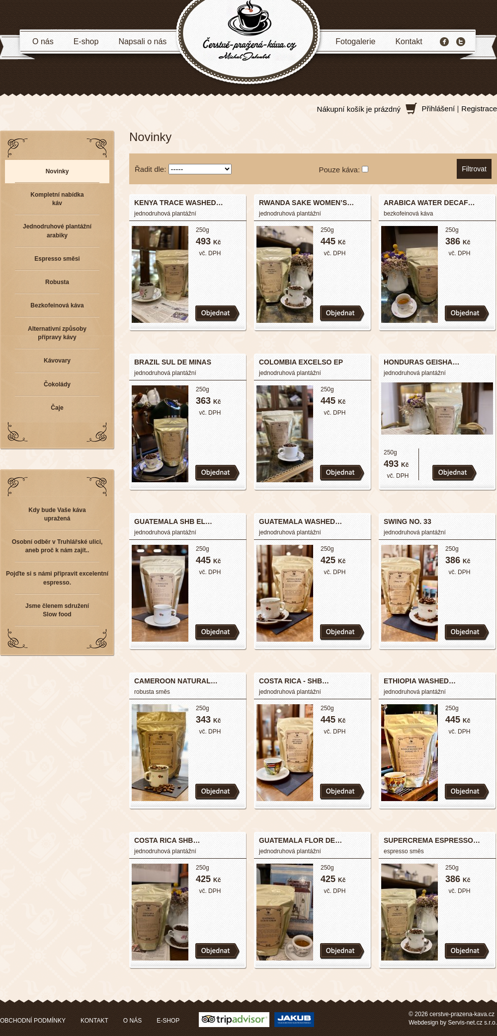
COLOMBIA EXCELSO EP (301, 362)
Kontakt (408, 41)
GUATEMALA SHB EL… (173, 521)
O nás (43, 41)
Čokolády (57, 384)
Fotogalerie (355, 41)
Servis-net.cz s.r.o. (472, 1022)
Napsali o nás (142, 41)
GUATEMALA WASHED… (300, 521)
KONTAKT (94, 1020)
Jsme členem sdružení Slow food (57, 610)
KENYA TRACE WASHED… (178, 203)
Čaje (57, 407)
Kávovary (57, 360)
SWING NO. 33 (407, 521)
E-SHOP (168, 1020)
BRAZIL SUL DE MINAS (172, 362)
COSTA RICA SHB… (167, 840)
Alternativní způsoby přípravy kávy (57, 333)
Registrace (479, 108)
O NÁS (132, 1020)
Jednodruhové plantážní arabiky (57, 230)
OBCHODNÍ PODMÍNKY (33, 1020)
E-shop (86, 41)
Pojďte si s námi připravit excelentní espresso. (57, 578)
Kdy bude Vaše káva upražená (56, 514)
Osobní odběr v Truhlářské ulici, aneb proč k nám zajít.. (57, 546)
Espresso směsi (57, 258)
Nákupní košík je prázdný (359, 109)
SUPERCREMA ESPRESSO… (432, 840)
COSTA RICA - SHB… (294, 681)
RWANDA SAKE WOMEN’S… (306, 203)
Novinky (57, 171)
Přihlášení (438, 108)
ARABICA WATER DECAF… (429, 203)
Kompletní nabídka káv (56, 199)
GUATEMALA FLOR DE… (300, 840)
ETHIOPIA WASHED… (420, 681)
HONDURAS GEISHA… (421, 362)
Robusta (57, 282)
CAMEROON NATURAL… (176, 681)
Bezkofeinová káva (56, 305)
